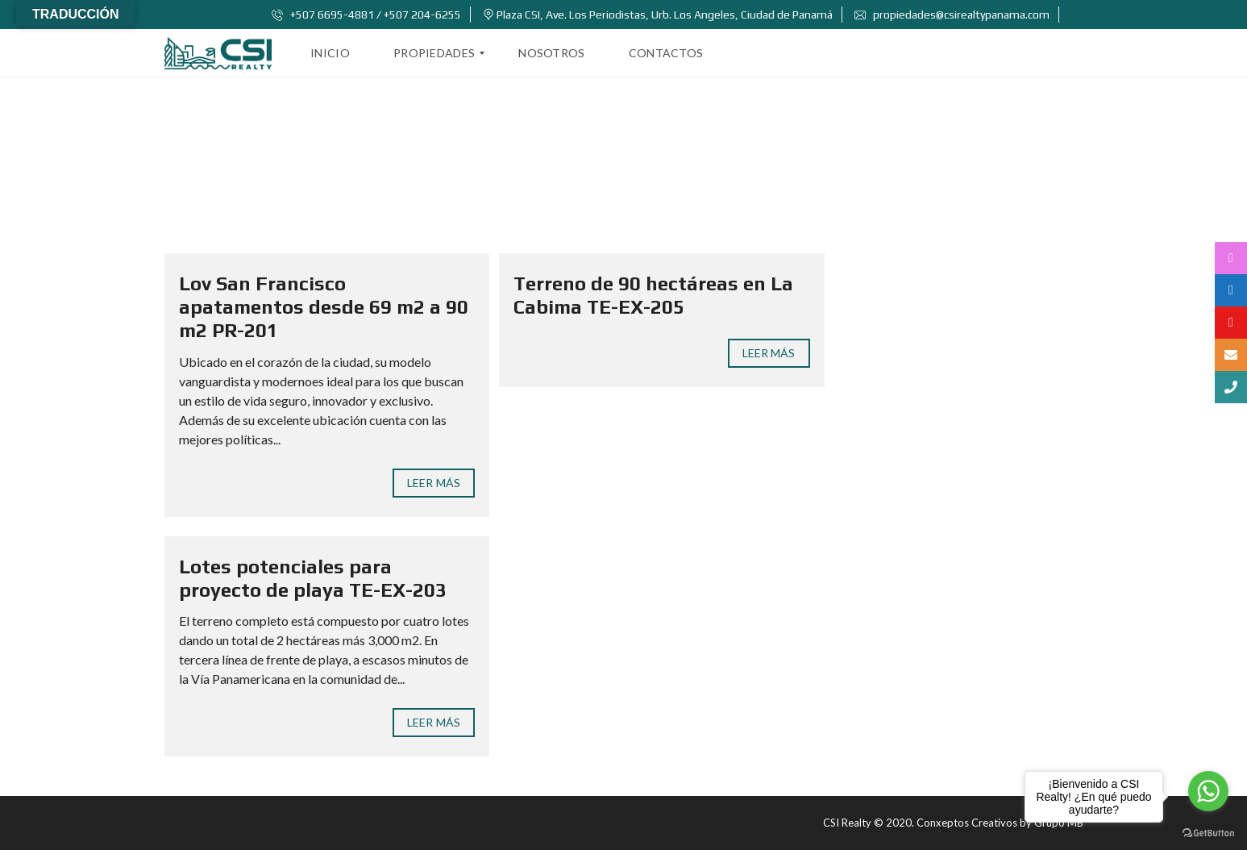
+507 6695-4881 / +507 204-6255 (366, 14)
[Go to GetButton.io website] (1208, 833)
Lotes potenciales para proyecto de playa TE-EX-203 (313, 578)
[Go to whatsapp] (1208, 791)
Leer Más (433, 483)
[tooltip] (1231, 258)
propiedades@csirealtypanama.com (952, 14)
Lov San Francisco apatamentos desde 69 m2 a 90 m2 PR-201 (323, 307)
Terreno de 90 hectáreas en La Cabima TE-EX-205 (653, 295)
